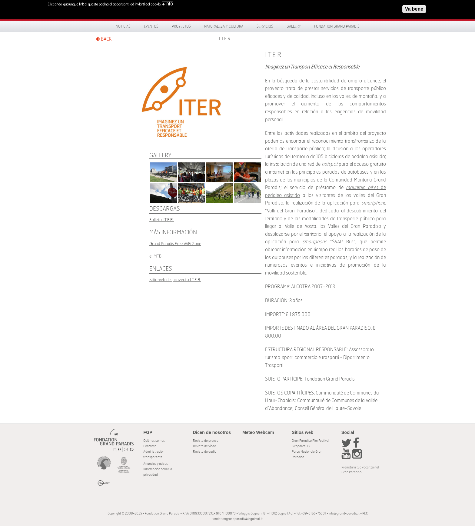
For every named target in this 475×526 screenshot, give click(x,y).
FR (119, 449)
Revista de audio (204, 451)
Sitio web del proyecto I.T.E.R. (175, 280)
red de (322, 164)
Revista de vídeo (204, 446)
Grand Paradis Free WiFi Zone (175, 243)
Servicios (265, 26)
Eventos (151, 26)
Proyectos (181, 26)
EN (126, 449)
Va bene (414, 7)
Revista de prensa (205, 440)
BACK (103, 39)
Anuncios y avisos (155, 463)
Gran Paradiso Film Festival (310, 440)
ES (132, 449)
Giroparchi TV (301, 446)
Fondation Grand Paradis (337, 26)
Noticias (123, 26)
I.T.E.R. (225, 38)
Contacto (149, 446)
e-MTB (155, 256)
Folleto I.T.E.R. (161, 220)
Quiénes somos (154, 440)
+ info (167, 2)
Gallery (294, 26)
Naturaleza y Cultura (223, 26)
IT (114, 449)
